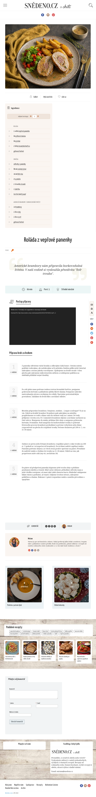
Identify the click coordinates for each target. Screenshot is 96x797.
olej (19, 212)
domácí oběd (36, 631)
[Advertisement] (22, 504)
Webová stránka (13, 712)
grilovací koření (19, 151)
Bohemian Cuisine (51, 785)
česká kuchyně (26, 631)
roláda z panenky (47, 634)
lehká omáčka (68, 631)
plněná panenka (36, 634)
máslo (19, 179)
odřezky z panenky (20, 164)
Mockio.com (9, 793)
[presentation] (22, 729)
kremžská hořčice (24, 146)
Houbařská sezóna (11, 788)
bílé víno (20, 174)
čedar (18, 141)
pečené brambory (25, 634)
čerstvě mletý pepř (20, 194)
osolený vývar (21, 169)
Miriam (69, 526)
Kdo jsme (8, 785)
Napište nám (18, 785)
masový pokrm (14, 634)
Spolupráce (30, 785)
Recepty (40, 785)
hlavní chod (45, 631)
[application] (42, 326)
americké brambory (15, 631)
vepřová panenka (24, 131)
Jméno (11, 703)
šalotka (17, 189)
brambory (19, 207)
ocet (19, 217)
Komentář (34, 526)
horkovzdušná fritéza (56, 631)
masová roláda (78, 631)
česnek (23, 184)
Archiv (23, 788)
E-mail (38, 703)
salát (56, 634)
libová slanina (21, 136)
